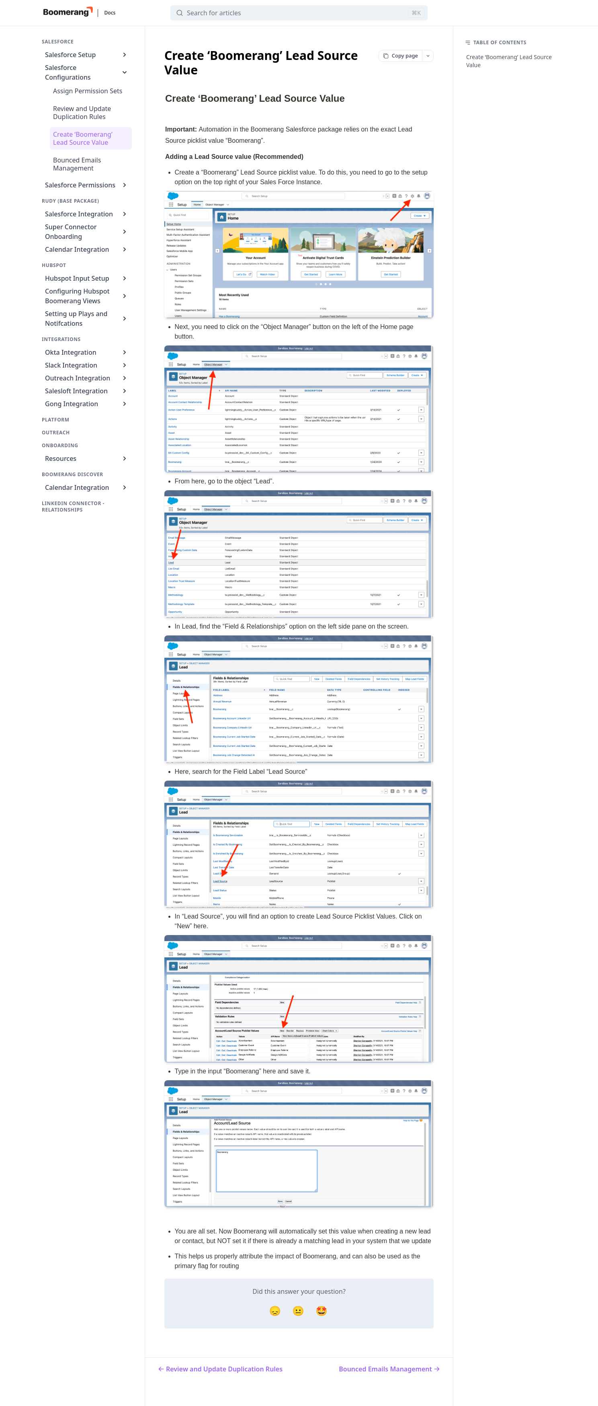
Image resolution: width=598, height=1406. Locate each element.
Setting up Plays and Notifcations (87, 318)
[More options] (427, 56)
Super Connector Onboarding (87, 231)
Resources (87, 458)
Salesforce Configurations (87, 72)
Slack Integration (87, 365)
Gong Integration (87, 403)
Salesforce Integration (87, 214)
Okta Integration (87, 352)
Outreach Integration (87, 378)
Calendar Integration (87, 249)
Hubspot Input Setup (87, 278)
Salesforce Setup (87, 54)
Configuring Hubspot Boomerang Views (87, 296)
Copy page (400, 55)
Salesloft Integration (87, 390)
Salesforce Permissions (87, 185)
